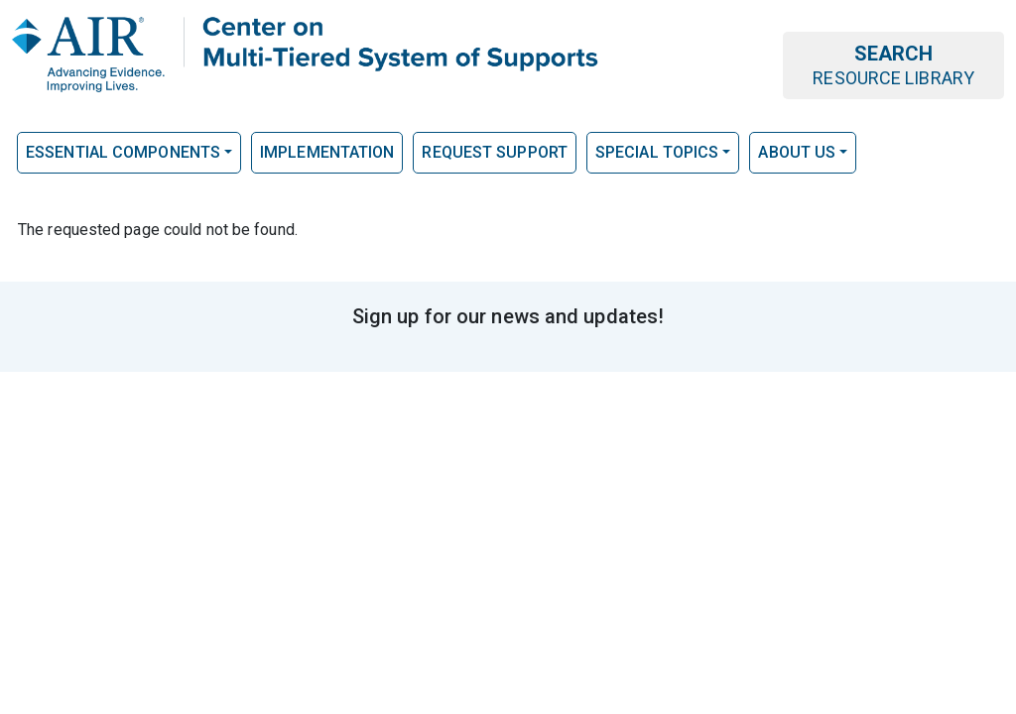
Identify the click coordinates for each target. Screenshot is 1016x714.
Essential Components (123, 152)
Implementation (327, 152)
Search (893, 65)
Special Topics (656, 152)
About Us (796, 152)
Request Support (495, 152)
